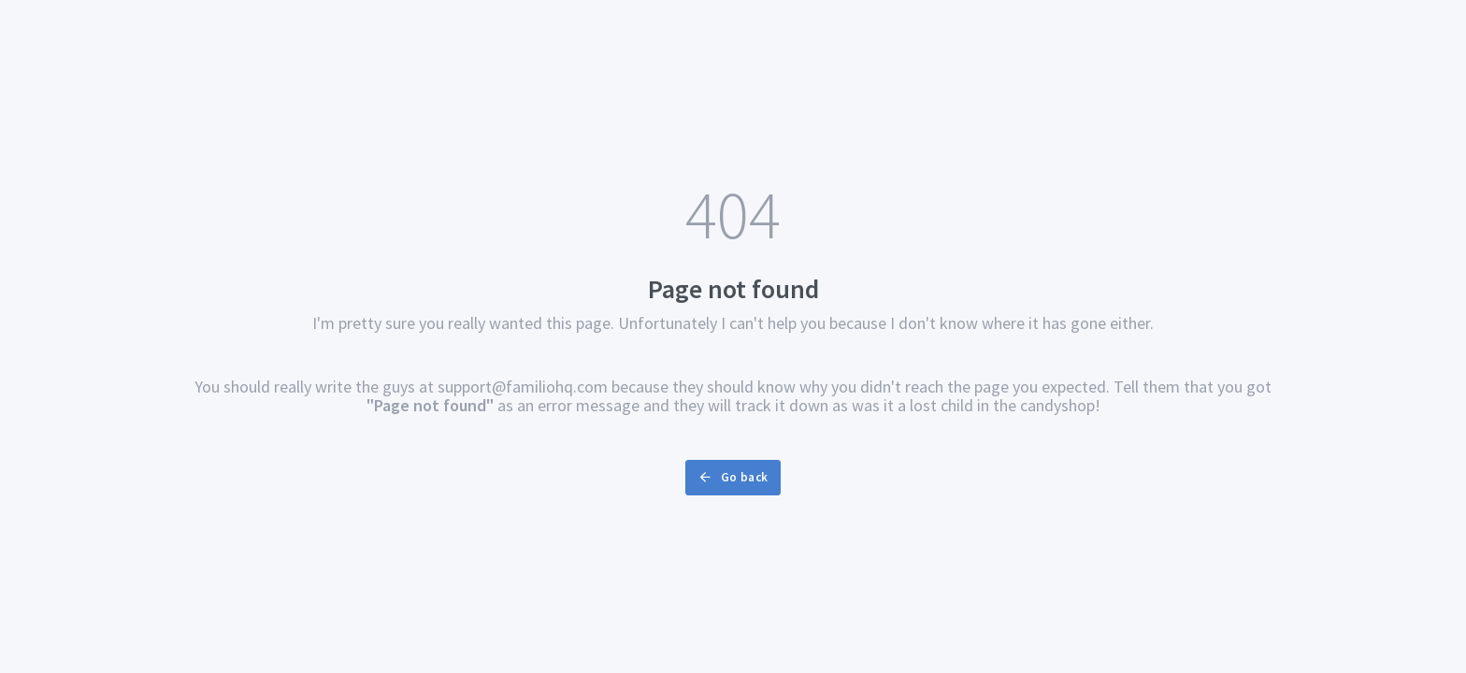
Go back (732, 477)
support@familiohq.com (523, 386)
